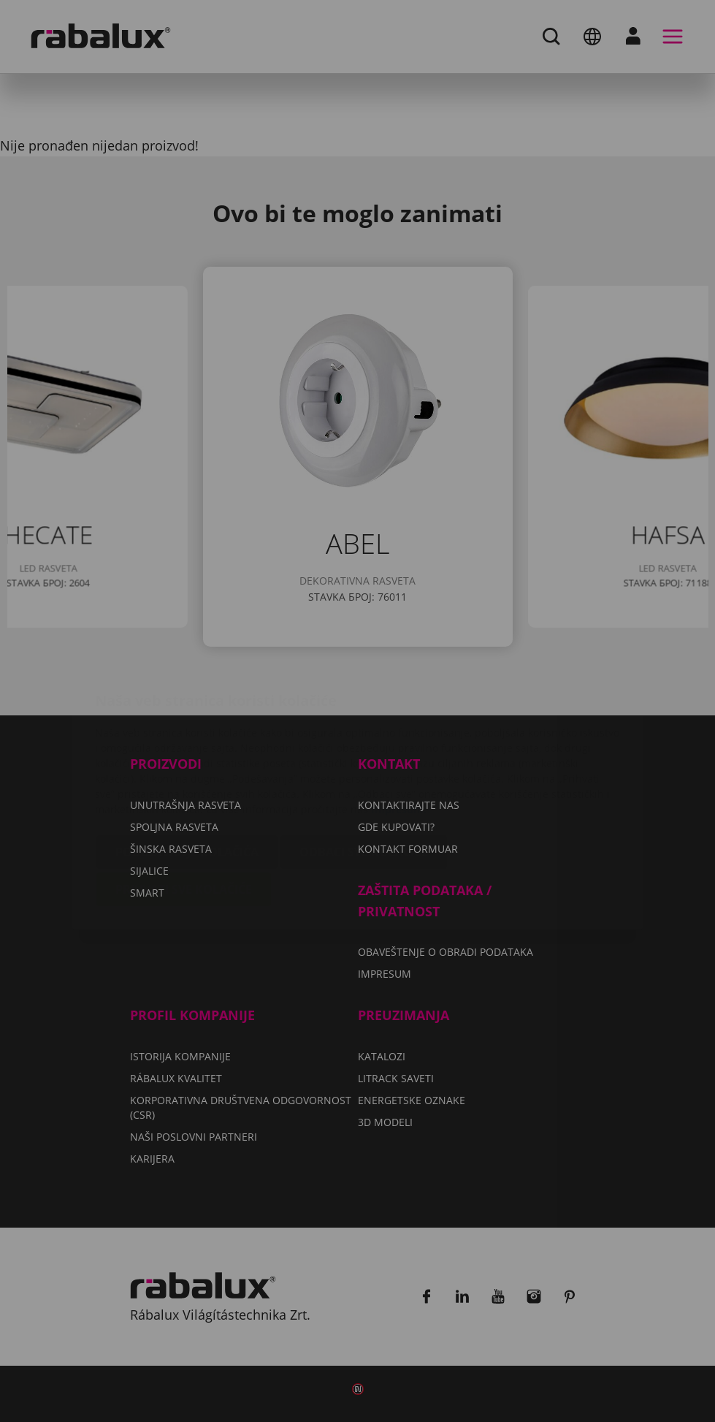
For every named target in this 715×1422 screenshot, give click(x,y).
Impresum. (399, 722)
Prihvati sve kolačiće (183, 802)
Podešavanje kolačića (187, 765)
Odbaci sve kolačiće (363, 765)
